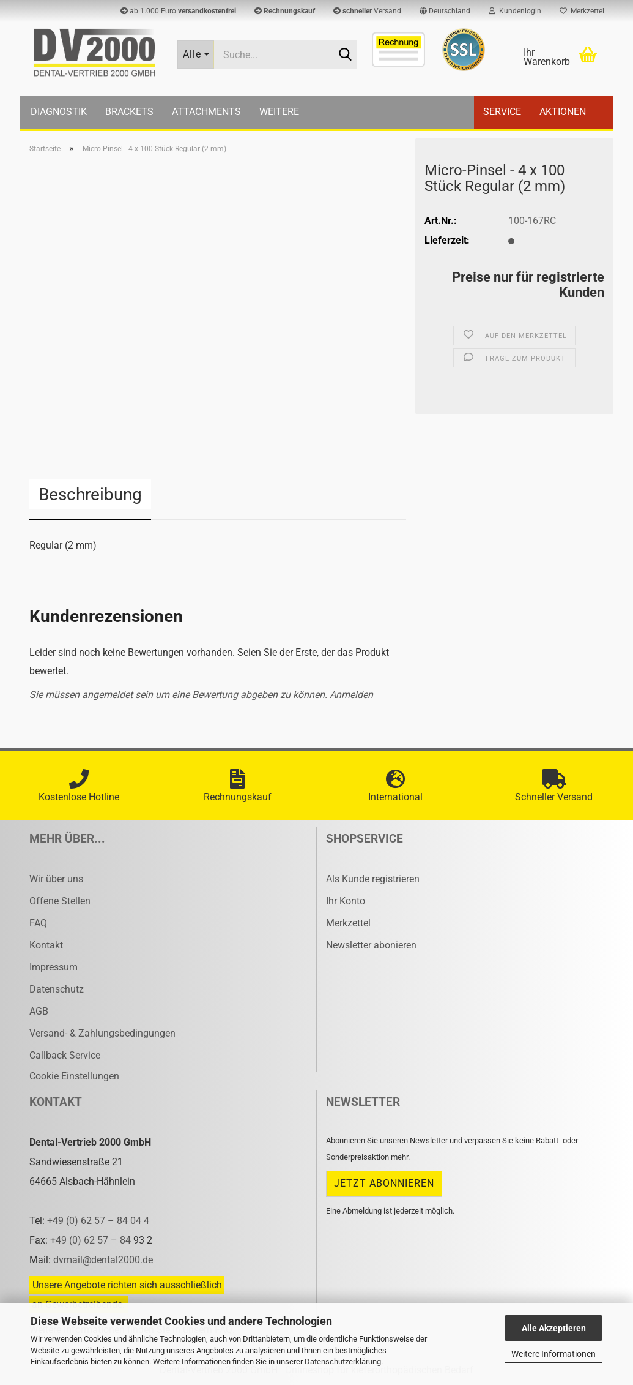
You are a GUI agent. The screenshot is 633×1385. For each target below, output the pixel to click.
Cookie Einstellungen (74, 1076)
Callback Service (64, 1055)
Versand (367, 11)
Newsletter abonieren (371, 945)
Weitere (279, 112)
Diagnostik (59, 112)
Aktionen (562, 112)
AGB (38, 1011)
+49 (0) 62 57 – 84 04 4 (98, 1220)
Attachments (206, 112)
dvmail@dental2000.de (103, 1260)
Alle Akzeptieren (554, 1328)
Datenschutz (56, 989)
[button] (444, 11)
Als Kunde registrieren (373, 879)
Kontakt (46, 945)
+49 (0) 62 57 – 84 (91, 1240)
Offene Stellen (60, 901)
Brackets (129, 112)
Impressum (53, 967)
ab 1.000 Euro (178, 11)
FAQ (38, 923)
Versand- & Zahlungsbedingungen (102, 1033)
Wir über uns (56, 879)
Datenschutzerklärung (343, 1361)
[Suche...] (195, 54)
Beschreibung (90, 494)
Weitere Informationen (553, 1354)
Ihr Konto (345, 901)
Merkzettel (582, 11)
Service (502, 112)
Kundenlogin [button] (515, 11)
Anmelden (351, 694)
